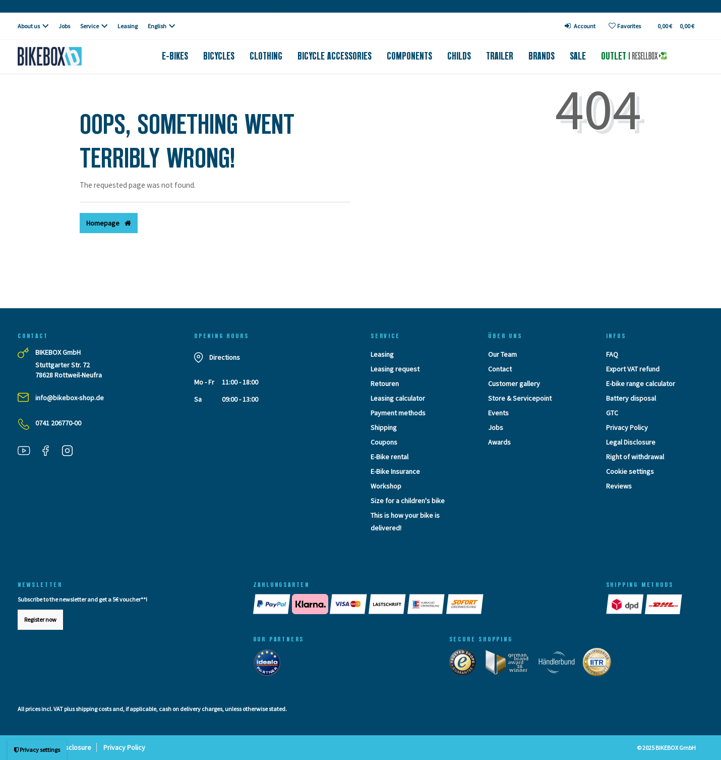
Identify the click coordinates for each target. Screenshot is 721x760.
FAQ (612, 354)
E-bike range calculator (640, 383)
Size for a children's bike (408, 500)
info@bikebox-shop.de (69, 397)
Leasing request (395, 368)
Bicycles (218, 56)
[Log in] (580, 26)
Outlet (634, 56)
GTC (612, 412)
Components (409, 56)
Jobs (64, 26)
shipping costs (93, 709)
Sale (578, 56)
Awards (499, 442)
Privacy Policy (627, 427)
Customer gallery (514, 383)
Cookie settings (630, 471)
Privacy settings (37, 749)
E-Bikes (175, 56)
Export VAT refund (632, 368)
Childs (459, 56)
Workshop (386, 486)
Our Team (502, 354)
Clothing (266, 56)
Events (498, 412)
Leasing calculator (398, 398)
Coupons (384, 442)
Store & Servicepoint (520, 398)
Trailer (499, 56)
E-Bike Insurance (395, 471)
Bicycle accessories (334, 56)
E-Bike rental (389, 456)
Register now (40, 619)
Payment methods (398, 412)
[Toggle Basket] (675, 26)
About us (29, 26)
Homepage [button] (108, 223)
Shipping (384, 427)
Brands (541, 56)
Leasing (127, 26)
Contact (500, 368)
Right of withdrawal (635, 456)
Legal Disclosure (630, 442)
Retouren (385, 383)
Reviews (619, 486)
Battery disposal (631, 398)
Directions (224, 357)
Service (89, 26)
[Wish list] (624, 26)
